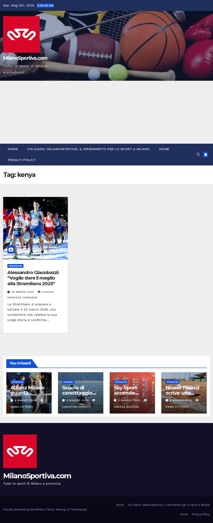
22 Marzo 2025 (23, 291)
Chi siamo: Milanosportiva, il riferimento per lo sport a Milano (88, 149)
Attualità (17, 382)
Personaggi (15, 266)
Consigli (68, 382)
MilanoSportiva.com (25, 58)
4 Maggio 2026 (26, 400)
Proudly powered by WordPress (24, 509)
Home (13, 149)
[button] (198, 154)
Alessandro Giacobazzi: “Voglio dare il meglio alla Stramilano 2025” (33, 278)
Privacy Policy (22, 160)
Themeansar (79, 509)
